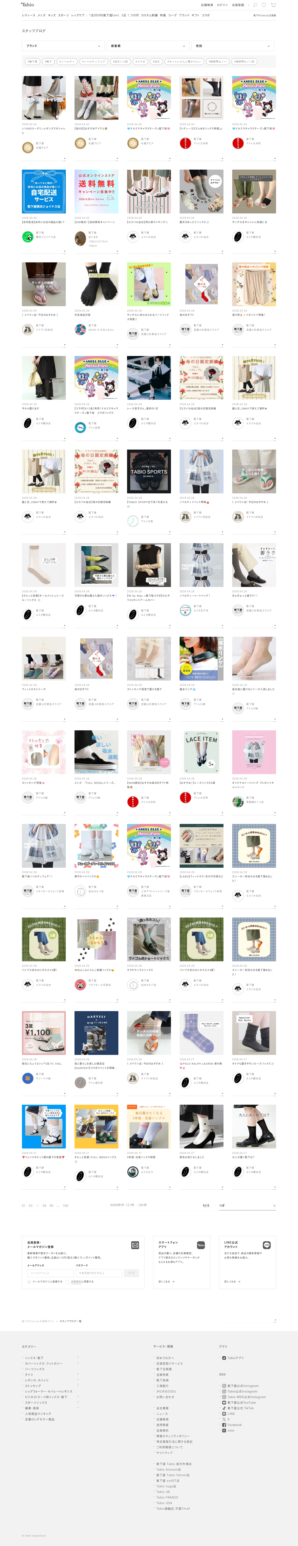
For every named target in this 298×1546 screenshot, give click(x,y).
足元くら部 (121, 61)
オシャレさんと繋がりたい (185, 61)
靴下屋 (33, 61)
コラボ (141, 61)
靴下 (49, 61)
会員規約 (76, 1282)
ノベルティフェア (94, 61)
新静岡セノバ (218, 61)
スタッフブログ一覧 (71, 1321)
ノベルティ (68, 61)
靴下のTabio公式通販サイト (38, 1321)
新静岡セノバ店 (245, 61)
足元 (157, 61)
